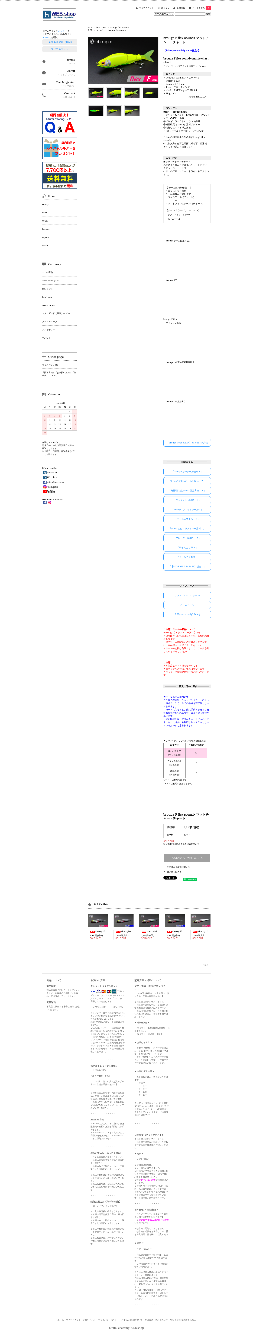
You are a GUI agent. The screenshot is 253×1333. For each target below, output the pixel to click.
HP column (52, 477)
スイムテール (174, 219)
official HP (52, 472)
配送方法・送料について (156, 1320)
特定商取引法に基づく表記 (183, 1320)
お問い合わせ (89, 1320)
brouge (100, 30)
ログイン (165, 8)
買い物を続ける (174, 871)
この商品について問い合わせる (187, 858)
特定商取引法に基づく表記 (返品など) (181, 844)
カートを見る (201, 8)
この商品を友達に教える (178, 867)
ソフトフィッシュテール (179, 214)
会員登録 (181, 8)
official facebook (55, 482)
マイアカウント (146, 8)
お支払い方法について (131, 1320)
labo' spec (101, 27)
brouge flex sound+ (119, 27)
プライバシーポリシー (108, 1320)
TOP (90, 27)
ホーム (60, 1320)
